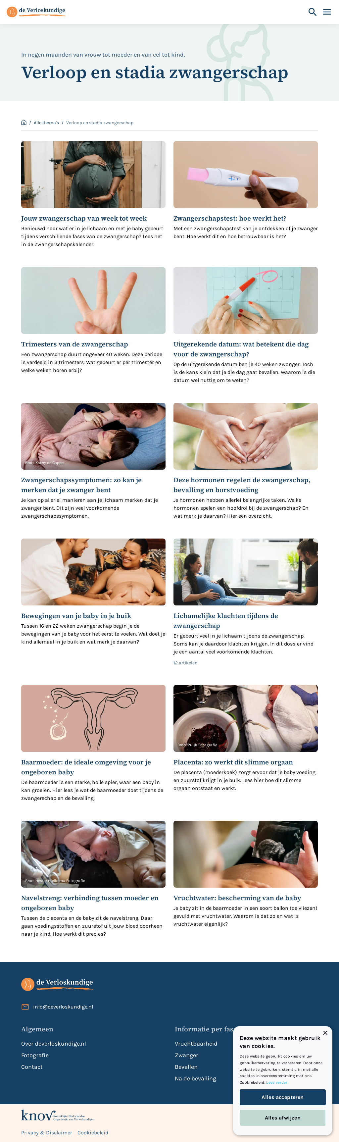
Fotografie (35, 1055)
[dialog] (282, 1080)
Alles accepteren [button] (283, 1097)
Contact (32, 1066)
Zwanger (186, 1055)
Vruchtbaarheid (196, 1043)
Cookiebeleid (92, 1132)
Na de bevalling (195, 1078)
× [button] (324, 1033)
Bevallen (186, 1066)
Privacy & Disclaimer (46, 1132)
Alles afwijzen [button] (283, 1118)
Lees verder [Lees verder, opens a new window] (276, 1082)
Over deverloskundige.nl (53, 1043)
